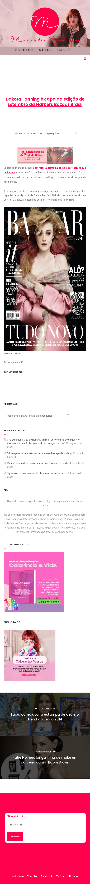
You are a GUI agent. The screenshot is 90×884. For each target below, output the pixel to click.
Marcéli (15, 117)
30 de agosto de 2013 (39, 117)
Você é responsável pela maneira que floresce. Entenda (37, 463)
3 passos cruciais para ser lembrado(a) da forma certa (37, 473)
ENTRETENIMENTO (70, 117)
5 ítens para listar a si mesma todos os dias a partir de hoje (39, 453)
